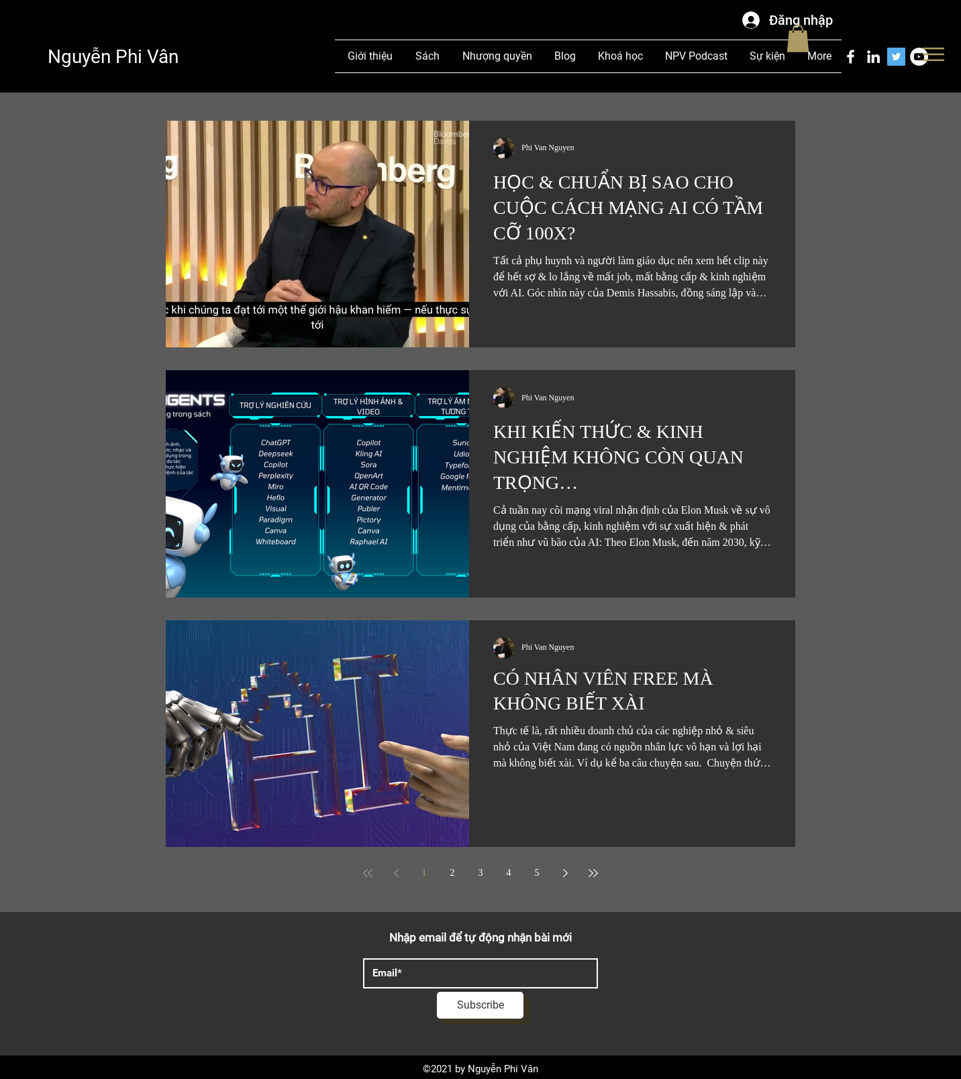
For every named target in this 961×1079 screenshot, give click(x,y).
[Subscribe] (480, 1005)
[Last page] (593, 873)
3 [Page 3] (480, 873)
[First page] (368, 873)
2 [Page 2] (452, 873)
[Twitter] (896, 57)
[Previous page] (396, 873)
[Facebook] (851, 57)
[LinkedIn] (873, 57)
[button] (933, 54)
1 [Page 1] (424, 873)
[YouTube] (919, 57)
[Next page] (565, 873)
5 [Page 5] (537, 873)
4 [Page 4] (509, 873)
